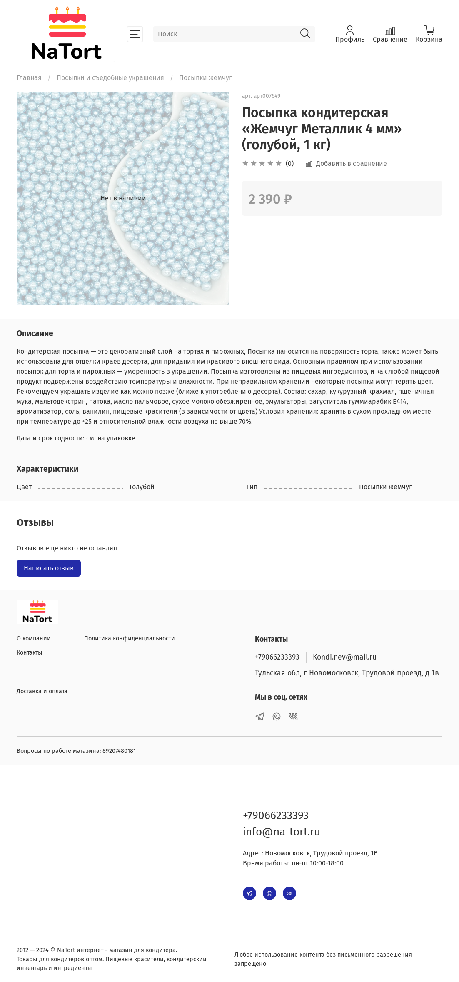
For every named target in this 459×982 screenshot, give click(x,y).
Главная (29, 78)
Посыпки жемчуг (205, 78)
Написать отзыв (49, 568)
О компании (34, 638)
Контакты (29, 652)
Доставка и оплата (42, 691)
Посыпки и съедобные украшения (110, 78)
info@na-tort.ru (281, 831)
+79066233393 (277, 657)
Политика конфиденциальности (129, 638)
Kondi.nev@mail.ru (345, 657)
